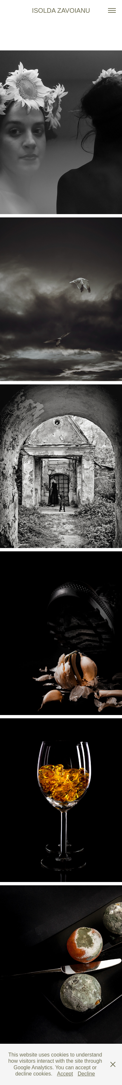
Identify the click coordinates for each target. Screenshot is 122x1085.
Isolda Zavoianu (61, 10)
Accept (65, 1073)
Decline (86, 1073)
